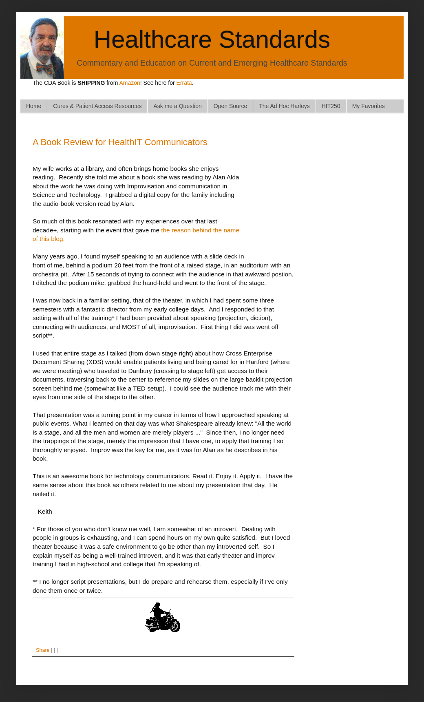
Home (33, 106)
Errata (184, 82)
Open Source (230, 106)
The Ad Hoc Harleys (284, 106)
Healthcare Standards (212, 39)
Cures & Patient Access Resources (97, 106)
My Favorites (368, 106)
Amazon (129, 82)
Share (43, 650)
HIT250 (331, 106)
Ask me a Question (177, 106)
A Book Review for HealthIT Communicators (120, 142)
